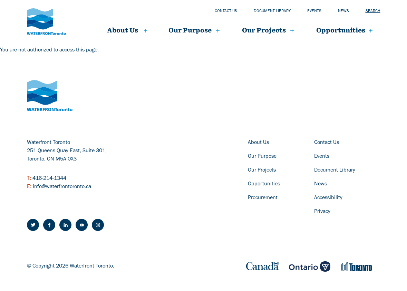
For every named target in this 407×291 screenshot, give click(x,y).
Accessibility (328, 198)
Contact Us (326, 143)
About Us (122, 30)
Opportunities (340, 30)
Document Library (334, 170)
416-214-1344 (49, 179)
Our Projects (262, 170)
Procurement (263, 198)
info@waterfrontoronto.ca (62, 187)
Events (314, 11)
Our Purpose (190, 30)
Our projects (264, 30)
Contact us (226, 11)
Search (373, 11)
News (343, 11)
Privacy (322, 212)
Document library (272, 11)
